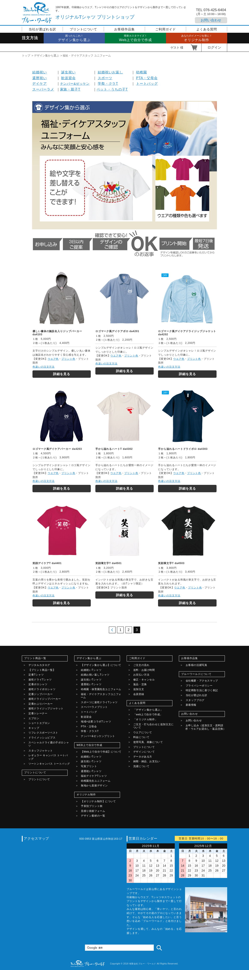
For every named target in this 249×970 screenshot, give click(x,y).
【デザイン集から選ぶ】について (101, 665)
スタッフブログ (195, 700)
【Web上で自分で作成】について (101, 751)
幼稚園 (141, 72)
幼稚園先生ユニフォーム (96, 780)
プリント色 (68, 358)
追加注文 (138, 689)
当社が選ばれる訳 (42, 29)
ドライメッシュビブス (41, 737)
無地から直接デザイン (94, 785)
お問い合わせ (211, 20)
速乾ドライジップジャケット (46, 708)
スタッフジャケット (40, 750)
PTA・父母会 (146, 78)
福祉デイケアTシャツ (94, 775)
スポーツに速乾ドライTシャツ (99, 702)
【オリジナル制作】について (98, 801)
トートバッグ (147, 83)
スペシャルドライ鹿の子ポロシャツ (48, 744)
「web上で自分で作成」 (148, 714)
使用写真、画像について (148, 742)
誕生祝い (68, 72)
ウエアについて (142, 732)
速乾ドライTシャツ (40, 679)
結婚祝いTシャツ (91, 669)
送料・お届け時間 (144, 669)
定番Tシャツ (36, 674)
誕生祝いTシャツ (91, 679)
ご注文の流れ (141, 665)
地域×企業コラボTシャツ (96, 721)
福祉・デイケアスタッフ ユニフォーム (87, 55)
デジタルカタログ (39, 665)
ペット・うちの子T (112, 89)
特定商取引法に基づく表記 (202, 690)
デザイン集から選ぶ (46, 55)
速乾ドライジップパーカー (44, 698)
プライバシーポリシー (199, 685)
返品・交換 (140, 684)
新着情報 (191, 704)
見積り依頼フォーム (93, 811)
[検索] (119, 948)
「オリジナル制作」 (145, 719)
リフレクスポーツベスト (43, 732)
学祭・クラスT (90, 731)
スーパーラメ (43, 89)
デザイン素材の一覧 (93, 815)
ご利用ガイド (165, 29)
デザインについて (144, 751)
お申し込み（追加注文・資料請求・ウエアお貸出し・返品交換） (205, 727)
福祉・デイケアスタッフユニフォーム (101, 696)
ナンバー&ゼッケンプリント (98, 736)
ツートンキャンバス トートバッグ (49, 763)
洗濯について (141, 766)
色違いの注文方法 (44, 366)
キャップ (33, 727)
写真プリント (89, 766)
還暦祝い (39, 78)
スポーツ (105, 78)
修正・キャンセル (144, 679)
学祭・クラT (108, 83)
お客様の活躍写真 (196, 665)
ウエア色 (53, 358)
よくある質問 (206, 29)
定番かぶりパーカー (40, 703)
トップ (26, 55)
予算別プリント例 (91, 806)
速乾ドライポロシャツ (41, 689)
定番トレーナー (37, 713)
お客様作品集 (124, 29)
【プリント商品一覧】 (41, 669)
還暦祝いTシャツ (91, 684)
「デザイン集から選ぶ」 (148, 709)
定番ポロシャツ (37, 684)
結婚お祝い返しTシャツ (95, 674)
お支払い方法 (141, 674)
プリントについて (83, 29)
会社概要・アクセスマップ (202, 680)
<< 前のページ (112, 630)
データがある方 (142, 756)
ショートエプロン (39, 723)
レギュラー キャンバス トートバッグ (48, 757)
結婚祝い (39, 72)
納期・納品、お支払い (146, 761)
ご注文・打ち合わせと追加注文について (153, 726)
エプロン (33, 718)
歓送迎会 (68, 78)
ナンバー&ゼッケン (75, 83)
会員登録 (138, 694)
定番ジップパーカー (40, 694)
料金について (141, 737)
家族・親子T (70, 89)
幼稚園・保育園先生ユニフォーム (101, 689)
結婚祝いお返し (110, 72)
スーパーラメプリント (94, 707)
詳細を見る (61, 374)
